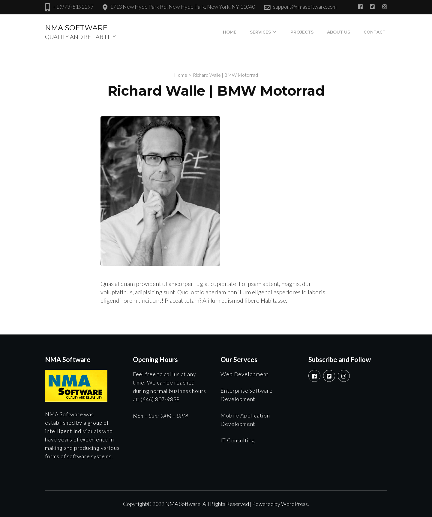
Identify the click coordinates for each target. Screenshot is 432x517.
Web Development (244, 374)
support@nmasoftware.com (305, 6)
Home (229, 32)
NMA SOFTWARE (76, 27)
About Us (338, 32)
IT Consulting (237, 440)
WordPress (294, 504)
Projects (302, 32)
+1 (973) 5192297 (73, 6)
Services (260, 32)
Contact (375, 32)
